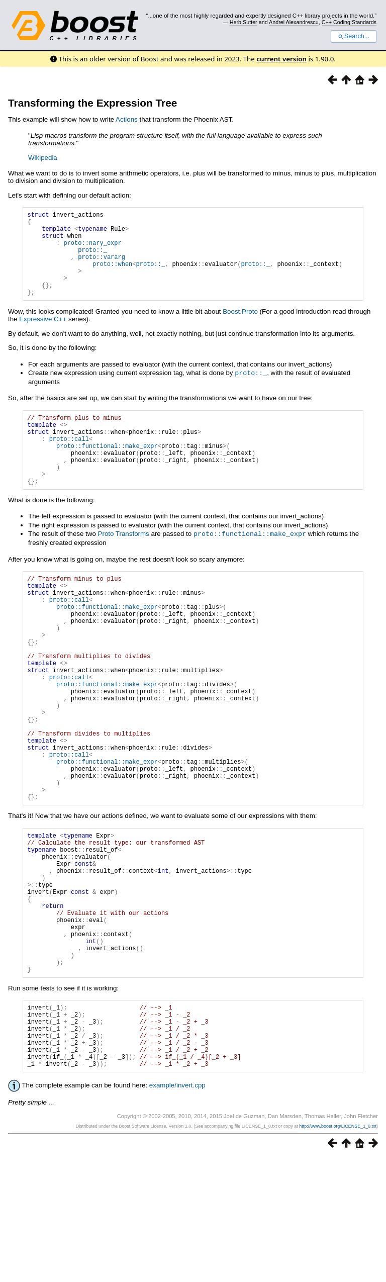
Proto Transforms (123, 566)
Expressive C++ (42, 337)
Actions (127, 119)
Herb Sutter (243, 22)
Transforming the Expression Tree (92, 103)
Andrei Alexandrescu (294, 22)
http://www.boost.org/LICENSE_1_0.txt (337, 1250)
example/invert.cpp (177, 1209)
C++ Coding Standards (349, 22)
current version (281, 58)
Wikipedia (42, 157)
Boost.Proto (240, 329)
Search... (353, 36)
